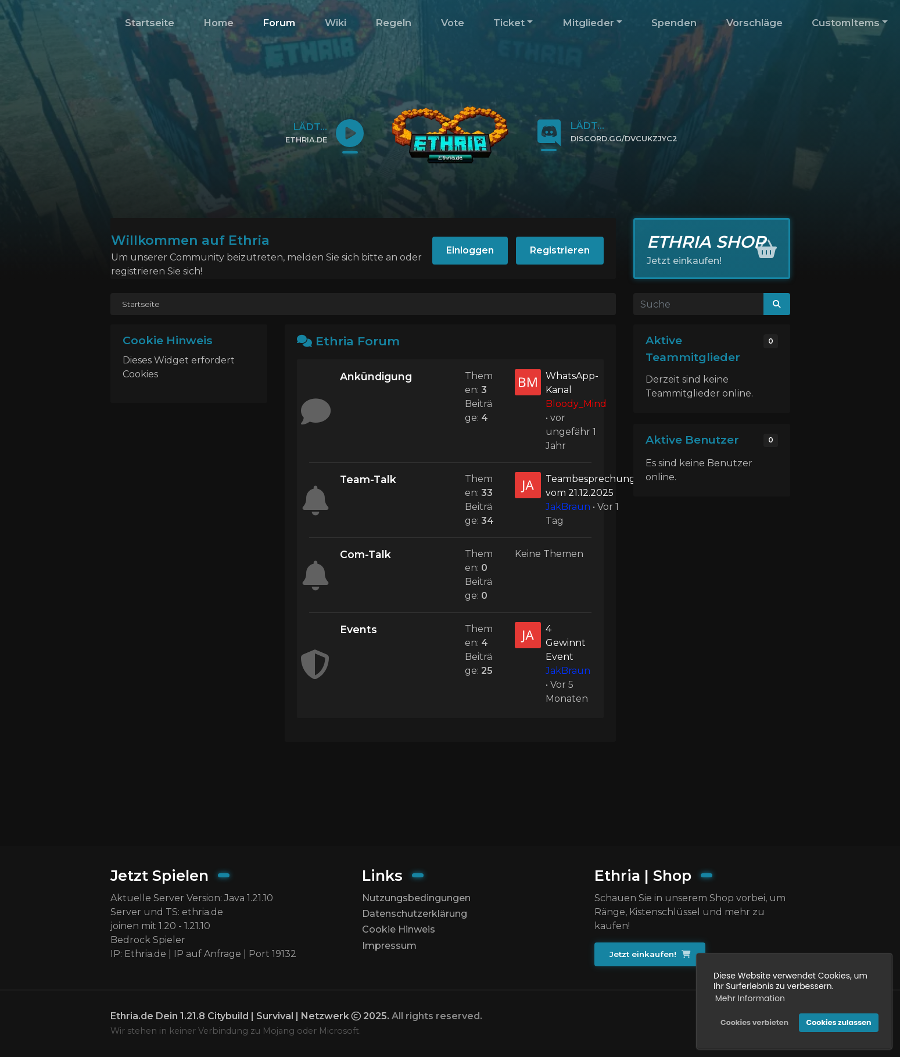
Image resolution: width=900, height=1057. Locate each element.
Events (358, 629)
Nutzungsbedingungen (416, 898)
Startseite (149, 22)
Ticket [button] (509, 22)
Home (218, 22)
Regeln (393, 22)
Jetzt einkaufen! (649, 954)
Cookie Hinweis (398, 929)
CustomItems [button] (846, 22)
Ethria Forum (357, 341)
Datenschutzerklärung (414, 913)
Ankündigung (376, 376)
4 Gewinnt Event (566, 642)
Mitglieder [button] (588, 22)
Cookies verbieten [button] (754, 1022)
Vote (452, 22)
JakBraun (568, 506)
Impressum (389, 945)
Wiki (335, 22)
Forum (279, 22)
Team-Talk (368, 479)
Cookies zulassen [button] (839, 1022)
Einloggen (470, 250)
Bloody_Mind (576, 403)
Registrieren (560, 250)
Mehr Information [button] (750, 998)
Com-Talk (365, 554)
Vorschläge (754, 22)
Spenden (674, 22)
